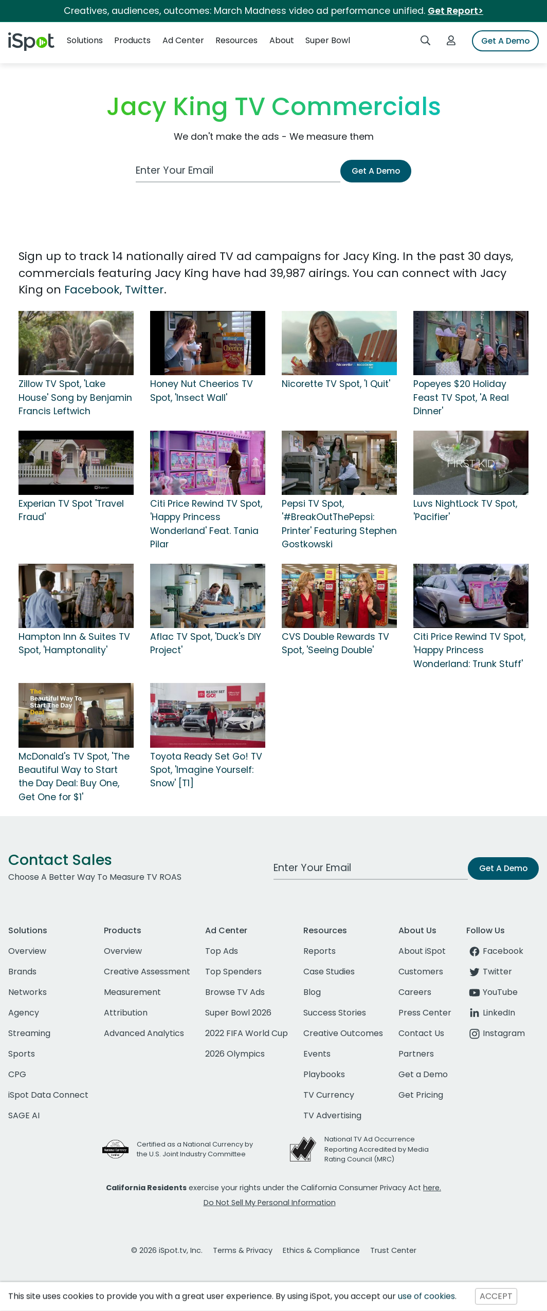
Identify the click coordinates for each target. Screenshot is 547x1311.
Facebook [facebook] (494, 951)
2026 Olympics (235, 1054)
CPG (17, 1074)
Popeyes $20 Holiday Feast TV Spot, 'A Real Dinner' (461, 397)
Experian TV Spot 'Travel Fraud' (71, 510)
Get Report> (455, 11)
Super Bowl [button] (327, 40)
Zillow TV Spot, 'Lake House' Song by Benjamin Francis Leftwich (75, 397)
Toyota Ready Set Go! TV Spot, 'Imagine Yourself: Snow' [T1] (206, 770)
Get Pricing (420, 1095)
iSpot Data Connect (48, 1095)
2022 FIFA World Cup (246, 1033)
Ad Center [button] (183, 40)
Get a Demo (423, 1074)
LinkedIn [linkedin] (490, 1013)
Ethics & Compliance (321, 1250)
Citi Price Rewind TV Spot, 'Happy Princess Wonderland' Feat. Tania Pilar (206, 523)
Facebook (92, 290)
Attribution (126, 1013)
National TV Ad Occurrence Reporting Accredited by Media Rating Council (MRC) (376, 1149)
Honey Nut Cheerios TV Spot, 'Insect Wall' (201, 390)
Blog (312, 992)
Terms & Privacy (242, 1250)
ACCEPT (496, 1296)
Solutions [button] (85, 40)
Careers (414, 992)
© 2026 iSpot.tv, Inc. (167, 1250)
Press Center (424, 1013)
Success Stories (334, 1013)
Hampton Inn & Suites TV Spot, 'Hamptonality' (74, 643)
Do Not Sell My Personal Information (270, 1202)
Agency (23, 1013)
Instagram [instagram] (495, 1033)
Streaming (29, 1033)
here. (432, 1188)
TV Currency (328, 1095)
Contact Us (421, 1033)
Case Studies (329, 971)
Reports (319, 951)
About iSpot (422, 951)
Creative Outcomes (343, 1033)
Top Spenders (233, 971)
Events (317, 1054)
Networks (27, 992)
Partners (416, 1054)
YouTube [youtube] (492, 992)
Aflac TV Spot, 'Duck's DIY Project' (205, 643)
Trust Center (393, 1250)
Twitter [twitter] (489, 971)
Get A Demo (505, 41)
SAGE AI (24, 1115)
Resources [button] (236, 40)
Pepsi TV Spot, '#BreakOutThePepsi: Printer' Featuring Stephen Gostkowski (339, 523)
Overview (27, 951)
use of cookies (426, 1296)
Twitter (144, 290)
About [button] (281, 40)
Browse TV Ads (235, 992)
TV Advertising (332, 1115)
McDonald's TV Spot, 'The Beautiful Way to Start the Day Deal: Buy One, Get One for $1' (74, 776)
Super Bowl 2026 (238, 1013)
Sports (21, 1054)
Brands (22, 971)
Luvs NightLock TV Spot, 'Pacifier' (465, 510)
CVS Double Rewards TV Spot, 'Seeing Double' (335, 643)
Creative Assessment (147, 971)
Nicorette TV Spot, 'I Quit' (336, 384)
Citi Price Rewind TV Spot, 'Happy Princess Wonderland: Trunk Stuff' (469, 650)
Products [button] (132, 40)
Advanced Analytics (144, 1033)
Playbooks (324, 1074)
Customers (420, 971)
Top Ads (221, 951)
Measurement (132, 992)
